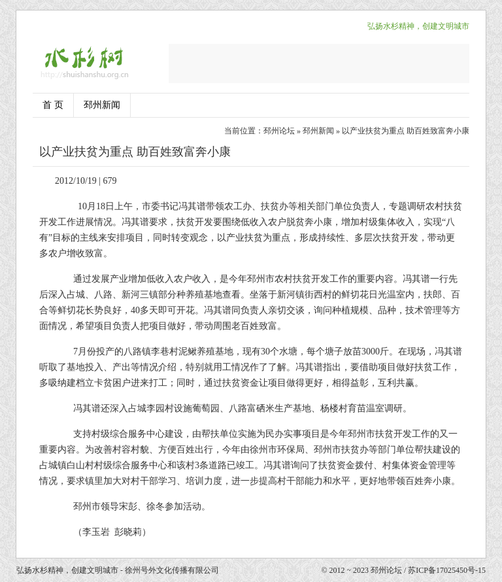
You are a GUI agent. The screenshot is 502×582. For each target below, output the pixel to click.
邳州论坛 (279, 130)
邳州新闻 (102, 105)
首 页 (52, 105)
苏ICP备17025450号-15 (447, 570)
